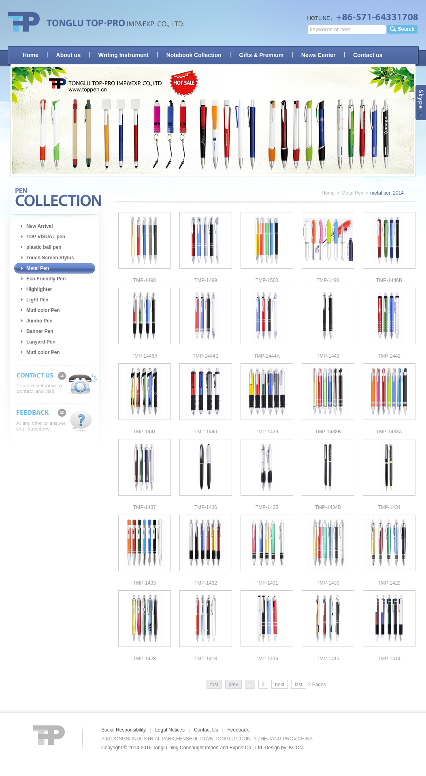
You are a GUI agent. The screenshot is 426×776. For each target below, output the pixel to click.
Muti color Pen (43, 310)
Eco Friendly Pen (46, 279)
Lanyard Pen (40, 342)
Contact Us (206, 730)
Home (30, 55)
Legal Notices (170, 730)
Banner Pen (39, 331)
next (279, 684)
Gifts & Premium (261, 55)
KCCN (296, 748)
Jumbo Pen (39, 321)
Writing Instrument (123, 55)
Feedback (238, 730)
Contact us (367, 55)
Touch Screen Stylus (50, 258)
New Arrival (39, 226)
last (298, 684)
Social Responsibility (123, 730)
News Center (318, 55)
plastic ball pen (44, 247)
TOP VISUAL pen (45, 237)
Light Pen (37, 300)
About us (68, 55)
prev (233, 684)
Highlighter (39, 289)
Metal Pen (37, 268)
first (214, 684)
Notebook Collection (194, 55)
